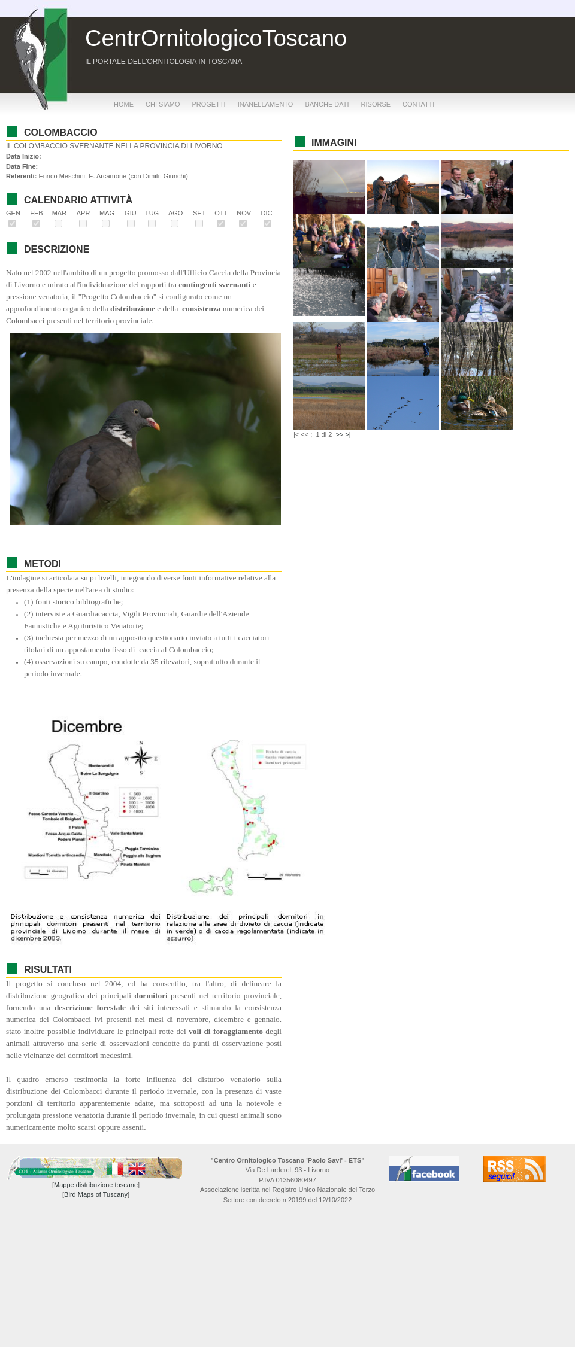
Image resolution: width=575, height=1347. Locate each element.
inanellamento (265, 104)
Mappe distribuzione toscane (96, 1184)
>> (339, 434)
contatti (418, 104)
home (124, 104)
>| (347, 434)
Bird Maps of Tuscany (96, 1194)
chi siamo (163, 104)
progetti (208, 104)
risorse (376, 104)
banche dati (327, 104)
